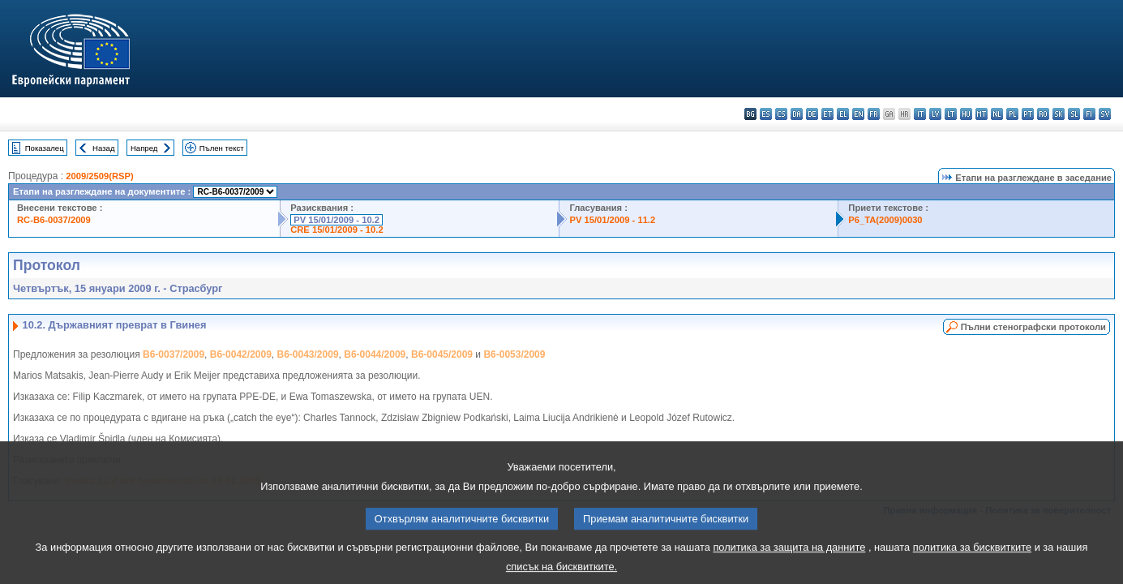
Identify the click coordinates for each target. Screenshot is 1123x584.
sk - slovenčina (1058, 114)
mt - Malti (981, 114)
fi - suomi (1089, 114)
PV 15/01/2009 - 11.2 (612, 220)
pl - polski (1012, 114)
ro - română (1043, 114)
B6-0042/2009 (241, 354)
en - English (858, 114)
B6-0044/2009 (374, 354)
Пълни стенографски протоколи (1033, 327)
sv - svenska (1105, 114)
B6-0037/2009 (173, 354)
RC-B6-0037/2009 (54, 220)
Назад (103, 148)
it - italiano (920, 114)
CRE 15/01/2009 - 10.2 (336, 229)
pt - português (1028, 114)
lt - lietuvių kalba (951, 114)
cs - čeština (781, 114)
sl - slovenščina (1074, 114)
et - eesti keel (827, 114)
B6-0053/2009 (514, 354)
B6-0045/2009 (442, 354)
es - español (766, 114)
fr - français (874, 114)
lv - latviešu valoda (935, 114)
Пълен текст (221, 148)
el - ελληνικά (843, 114)
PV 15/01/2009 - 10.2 (336, 220)
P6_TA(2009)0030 (885, 220)
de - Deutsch (812, 114)
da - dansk (797, 114)
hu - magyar (966, 114)
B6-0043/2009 (308, 354)
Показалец (44, 148)
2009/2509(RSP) (99, 176)
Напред (144, 148)
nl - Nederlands (997, 114)
